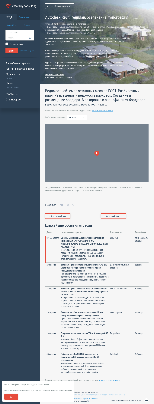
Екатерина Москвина (54, 74)
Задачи (10, 78)
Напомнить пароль (26, 51)
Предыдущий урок (58, 216)
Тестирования (13, 87)
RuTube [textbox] (72, 117)
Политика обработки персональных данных (83, 399)
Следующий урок (113, 216)
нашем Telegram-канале (102, 110)
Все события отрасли (17, 63)
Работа (9, 94)
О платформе (13, 99)
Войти (11, 51)
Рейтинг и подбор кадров (19, 68)
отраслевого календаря (109, 380)
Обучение (10, 74)
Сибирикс (138, 400)
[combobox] (77, 117)
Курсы (10, 83)
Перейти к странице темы (61, 6)
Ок (11, 397)
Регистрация (24, 17)
